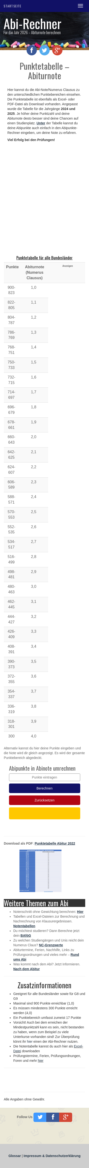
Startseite (12, 5)
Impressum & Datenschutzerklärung (52, 1156)
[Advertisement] (44, 199)
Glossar (15, 1156)
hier (30, 1041)
